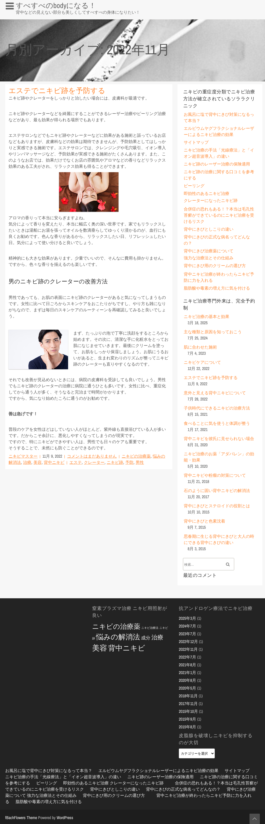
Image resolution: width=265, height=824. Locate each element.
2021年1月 (187, 672)
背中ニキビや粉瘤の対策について (215, 475)
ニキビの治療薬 (136, 456)
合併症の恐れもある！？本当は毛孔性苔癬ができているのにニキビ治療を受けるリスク (219, 215)
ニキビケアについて (202, 362)
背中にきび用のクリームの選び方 (215, 265)
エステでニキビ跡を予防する (57, 90)
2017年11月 (188, 703)
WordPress (65, 817)
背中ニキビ (54, 462)
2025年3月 (187, 618)
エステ (75, 462)
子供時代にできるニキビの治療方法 (217, 408)
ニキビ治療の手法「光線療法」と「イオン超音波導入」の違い (63, 777)
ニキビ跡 (115, 462)
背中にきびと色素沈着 (204, 521)
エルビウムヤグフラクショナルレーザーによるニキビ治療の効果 (158, 770)
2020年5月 (187, 688)
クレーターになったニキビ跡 (211, 200)
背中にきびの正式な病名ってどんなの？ (183, 789)
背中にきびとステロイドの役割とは (217, 506)
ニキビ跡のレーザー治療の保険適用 (217, 164)
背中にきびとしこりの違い (208, 229)
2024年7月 (187, 626)
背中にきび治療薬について (208, 251)
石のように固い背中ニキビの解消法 (217, 490)
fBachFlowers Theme (21, 817)
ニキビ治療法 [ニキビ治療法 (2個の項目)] (149, 628)
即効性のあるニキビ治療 (206, 193)
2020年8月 (187, 680)
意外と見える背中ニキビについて (215, 393)
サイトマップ (196, 142)
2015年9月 (187, 719)
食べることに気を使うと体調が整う (217, 423)
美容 (37, 462)
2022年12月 (188, 641)
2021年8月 (187, 665)
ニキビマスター (23, 456)
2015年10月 (188, 711)
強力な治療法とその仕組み (208, 258)
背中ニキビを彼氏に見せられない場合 (219, 438)
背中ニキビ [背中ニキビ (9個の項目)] (126, 648)
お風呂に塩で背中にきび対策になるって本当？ (44, 16)
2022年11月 (188, 649)
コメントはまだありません (92, 456)
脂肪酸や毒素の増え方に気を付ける (217, 288)
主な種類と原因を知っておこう (213, 332)
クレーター (94, 462)
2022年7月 (187, 657)
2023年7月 (187, 634)
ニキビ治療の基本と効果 (206, 316)
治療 (27, 462)
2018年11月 (188, 696)
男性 (140, 462)
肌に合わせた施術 (200, 347)
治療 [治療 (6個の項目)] (157, 637)
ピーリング (194, 185)
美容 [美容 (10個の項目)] (99, 648)
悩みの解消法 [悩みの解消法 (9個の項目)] (118, 637)
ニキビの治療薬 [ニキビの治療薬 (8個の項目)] (116, 626)
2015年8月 (187, 727)
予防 (129, 462)
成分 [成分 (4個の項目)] (145, 637)
